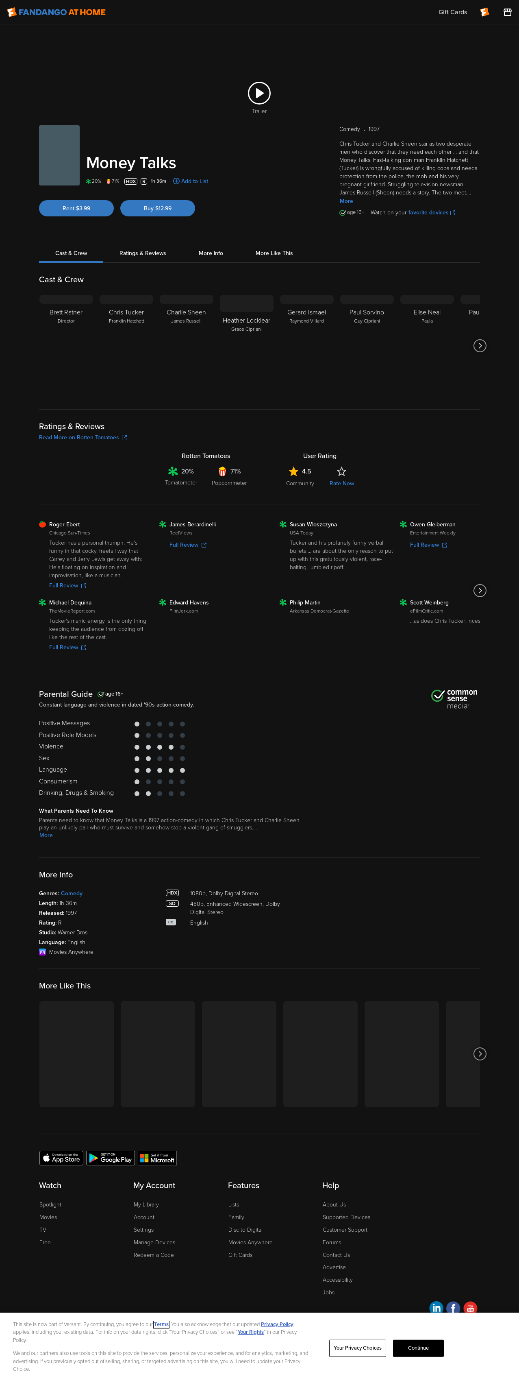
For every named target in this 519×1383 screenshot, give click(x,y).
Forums (332, 1242)
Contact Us (336, 1255)
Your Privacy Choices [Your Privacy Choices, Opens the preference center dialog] (358, 1348)
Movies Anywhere (250, 1242)
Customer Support (345, 1229)
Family (236, 1217)
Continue (418, 1348)
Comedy (72, 893)
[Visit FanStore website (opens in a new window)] (507, 12)
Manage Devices (154, 1242)
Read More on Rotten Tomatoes (83, 437)
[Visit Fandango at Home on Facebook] (453, 1309)
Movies (48, 1217)
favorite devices (431, 212)
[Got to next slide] (479, 345)
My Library (146, 1204)
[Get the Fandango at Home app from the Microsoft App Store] (157, 1157)
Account (144, 1217)
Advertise (334, 1267)
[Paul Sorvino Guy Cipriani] (367, 345)
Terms (161, 1324)
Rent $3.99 (76, 208)
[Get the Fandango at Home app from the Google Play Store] (110, 1157)
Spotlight (50, 1204)
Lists (233, 1204)
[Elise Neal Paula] (427, 345)
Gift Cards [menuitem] (453, 12)
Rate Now (342, 483)
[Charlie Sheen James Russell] (186, 345)
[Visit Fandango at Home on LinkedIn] (436, 1309)
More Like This (274, 253)
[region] (259, 1348)
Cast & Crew (71, 253)
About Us (334, 1204)
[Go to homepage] (56, 12)
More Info (211, 253)
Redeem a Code (154, 1255)
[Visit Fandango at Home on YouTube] (470, 1309)
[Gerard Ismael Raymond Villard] (307, 345)
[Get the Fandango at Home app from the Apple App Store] (61, 1157)
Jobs (328, 1292)
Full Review (67, 585)
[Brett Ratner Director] (66, 345)
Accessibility (338, 1279)
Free (45, 1242)
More (346, 201)
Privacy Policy (277, 1324)
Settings (144, 1229)
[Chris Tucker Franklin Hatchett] (126, 345)
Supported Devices (346, 1217)
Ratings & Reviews (142, 253)
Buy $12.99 (158, 208)
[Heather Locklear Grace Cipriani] (246, 345)
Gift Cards (240, 1255)
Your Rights (251, 1332)
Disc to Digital (245, 1229)
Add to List (194, 181)
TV (42, 1229)
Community (300, 483)
